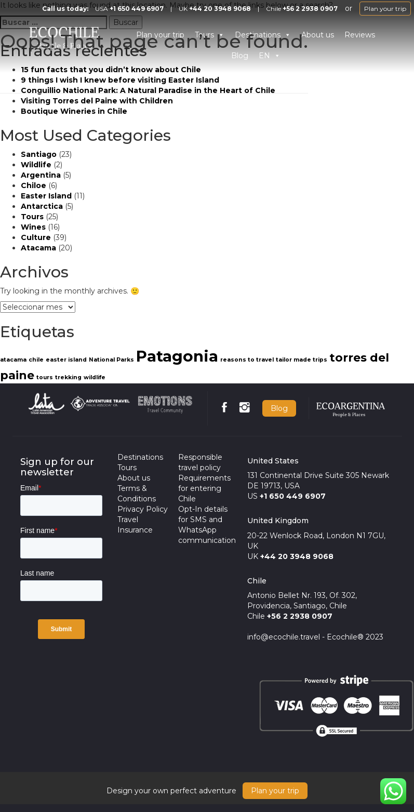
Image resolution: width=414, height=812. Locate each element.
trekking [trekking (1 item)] (68, 377)
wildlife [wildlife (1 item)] (94, 377)
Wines (33, 227)
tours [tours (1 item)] (44, 377)
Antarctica (42, 206)
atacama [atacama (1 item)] (13, 359)
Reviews (359, 34)
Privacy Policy (142, 509)
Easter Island (46, 196)
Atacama (38, 247)
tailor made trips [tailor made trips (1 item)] (301, 359)
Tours (32, 216)
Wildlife (36, 164)
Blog (279, 408)
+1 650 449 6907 (137, 8)
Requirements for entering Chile (204, 488)
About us (317, 34)
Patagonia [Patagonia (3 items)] (177, 356)
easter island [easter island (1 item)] (66, 359)
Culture (36, 237)
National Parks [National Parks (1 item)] (111, 359)
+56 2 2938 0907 (310, 8)
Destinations (140, 457)
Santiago (39, 154)
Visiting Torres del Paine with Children (97, 100)
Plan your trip (385, 8)
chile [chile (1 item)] (36, 359)
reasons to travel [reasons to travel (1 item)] (247, 359)
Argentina (41, 175)
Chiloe (33, 185)
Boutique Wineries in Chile (74, 111)
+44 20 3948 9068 (220, 8)
